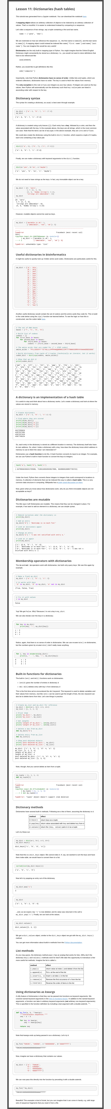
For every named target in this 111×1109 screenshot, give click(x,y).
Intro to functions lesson (58, 999)
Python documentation (73, 942)
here (84, 16)
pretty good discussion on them (70, 482)
